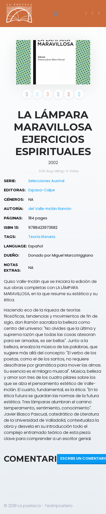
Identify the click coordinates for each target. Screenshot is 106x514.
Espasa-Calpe (41, 190)
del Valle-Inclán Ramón (49, 208)
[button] (99, 13)
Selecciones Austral (46, 180)
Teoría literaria (41, 236)
